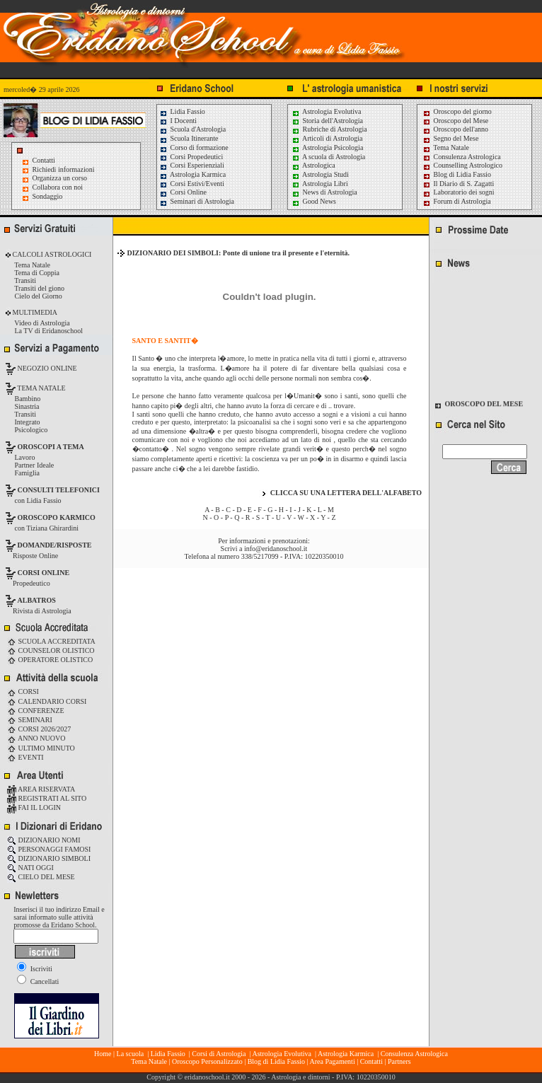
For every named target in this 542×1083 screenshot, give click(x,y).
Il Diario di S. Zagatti (458, 183)
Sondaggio (48, 196)
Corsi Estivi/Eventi (191, 183)
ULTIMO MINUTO (41, 748)
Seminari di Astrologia (196, 201)
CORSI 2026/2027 (39, 729)
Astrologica (313, 165)
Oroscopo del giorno (457, 111)
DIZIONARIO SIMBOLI (49, 858)
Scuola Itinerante (189, 138)
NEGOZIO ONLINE (46, 368)
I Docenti (178, 120)
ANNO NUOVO (36, 738)
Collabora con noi (58, 187)
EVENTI (25, 757)
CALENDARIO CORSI (46, 701)
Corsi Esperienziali (191, 165)
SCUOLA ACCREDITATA (51, 641)
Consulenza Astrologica (461, 157)
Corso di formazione (194, 147)
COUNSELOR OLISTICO (51, 650)
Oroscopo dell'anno (461, 129)
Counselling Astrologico (462, 165)
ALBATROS (37, 600)
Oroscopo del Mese (455, 120)
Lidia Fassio (182, 111)
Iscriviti (34, 969)
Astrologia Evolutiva (327, 111)
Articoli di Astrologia (327, 138)
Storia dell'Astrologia (327, 120)
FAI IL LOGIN (34, 807)
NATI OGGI (30, 867)
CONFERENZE (35, 710)
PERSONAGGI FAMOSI (49, 849)
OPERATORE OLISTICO (50, 660)
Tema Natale (445, 147)
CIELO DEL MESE (41, 877)
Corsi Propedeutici (191, 157)
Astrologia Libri (320, 183)
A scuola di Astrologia (328, 157)
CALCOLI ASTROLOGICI (51, 254)
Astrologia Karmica (192, 174)
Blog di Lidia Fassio (456, 174)
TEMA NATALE (41, 388)
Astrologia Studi (320, 174)
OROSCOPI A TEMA (51, 447)
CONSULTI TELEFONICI (59, 490)
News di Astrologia (324, 192)
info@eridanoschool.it (275, 548)
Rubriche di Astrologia (329, 129)
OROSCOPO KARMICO (57, 517)
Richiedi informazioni (64, 169)
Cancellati (38, 981)
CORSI (23, 691)
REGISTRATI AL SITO (46, 798)
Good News (314, 201)
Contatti (44, 160)
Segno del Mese (450, 138)
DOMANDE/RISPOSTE (55, 545)
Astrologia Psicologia (327, 147)
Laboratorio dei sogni (458, 192)
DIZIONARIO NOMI (44, 840)
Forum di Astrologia (456, 201)
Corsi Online (183, 192)
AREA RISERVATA (41, 789)
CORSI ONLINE (44, 573)
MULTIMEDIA (34, 312)
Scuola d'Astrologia (192, 129)
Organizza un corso (60, 178)
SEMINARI (29, 720)
